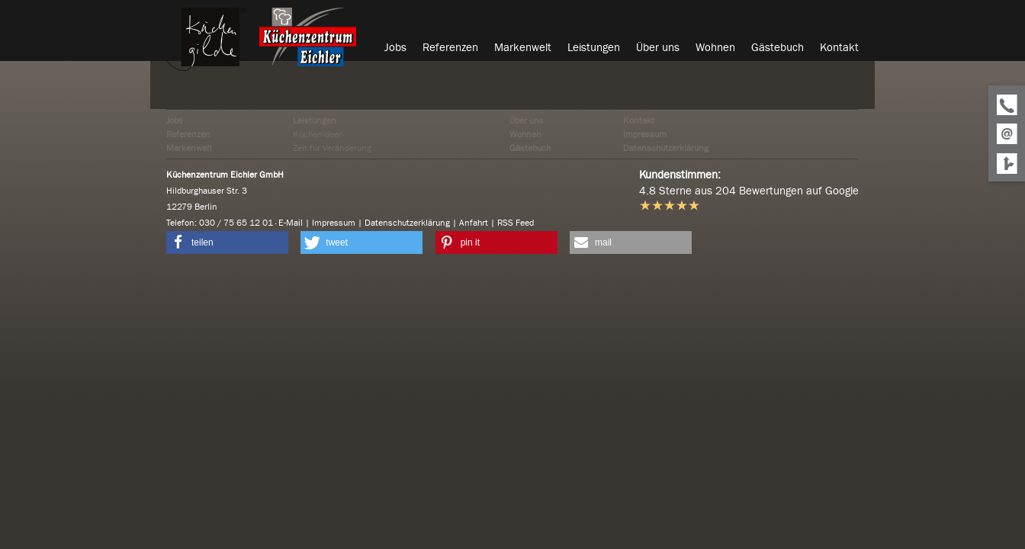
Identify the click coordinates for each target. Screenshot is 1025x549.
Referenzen (188, 134)
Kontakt (638, 120)
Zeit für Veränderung (332, 148)
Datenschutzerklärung (666, 148)
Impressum (645, 134)
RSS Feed (515, 222)
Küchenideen (318, 134)
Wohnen (525, 134)
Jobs (174, 120)
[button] (227, 242)
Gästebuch (530, 148)
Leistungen (314, 120)
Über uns (526, 120)
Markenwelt (189, 148)
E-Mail (290, 222)
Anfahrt (473, 222)
